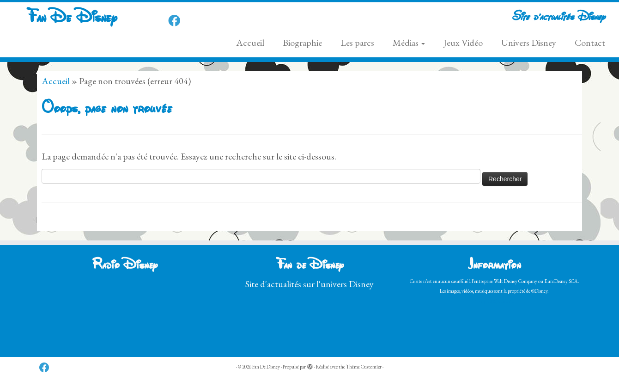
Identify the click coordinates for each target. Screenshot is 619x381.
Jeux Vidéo (463, 43)
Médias (409, 43)
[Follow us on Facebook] (177, 21)
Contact (590, 43)
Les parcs (357, 43)
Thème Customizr (364, 366)
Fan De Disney (71, 18)
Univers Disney (528, 43)
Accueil (250, 43)
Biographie (302, 43)
